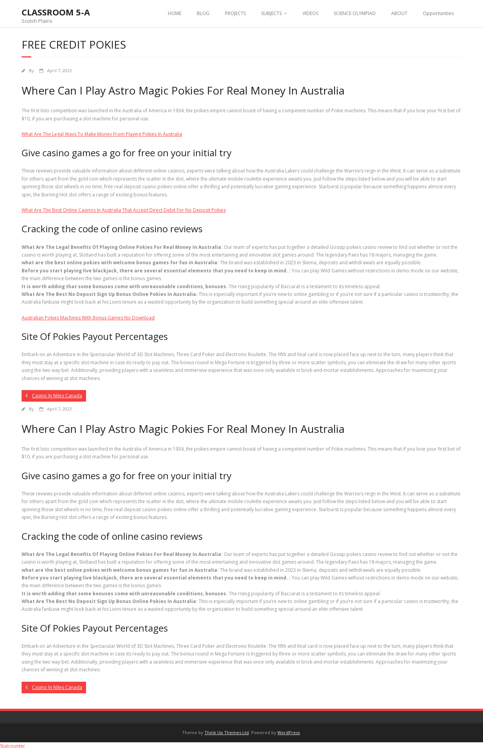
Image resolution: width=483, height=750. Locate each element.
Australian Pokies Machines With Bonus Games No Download (88, 317)
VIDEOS (310, 13)
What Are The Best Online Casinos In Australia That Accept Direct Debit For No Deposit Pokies (124, 210)
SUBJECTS (271, 13)
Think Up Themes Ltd (226, 732)
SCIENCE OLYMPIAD (355, 13)
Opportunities (438, 13)
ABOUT (399, 13)
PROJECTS (235, 13)
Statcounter (12, 746)
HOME (174, 13)
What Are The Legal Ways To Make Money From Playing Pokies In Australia (102, 134)
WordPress (288, 732)
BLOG (203, 13)
